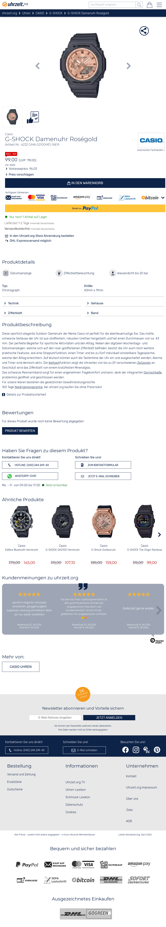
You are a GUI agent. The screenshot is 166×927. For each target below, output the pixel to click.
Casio (21, 546)
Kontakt (131, 776)
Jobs (129, 810)
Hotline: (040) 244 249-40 (28, 465)
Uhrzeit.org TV (75, 782)
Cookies (71, 812)
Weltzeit (54, 363)
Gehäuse (97, 303)
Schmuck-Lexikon (78, 797)
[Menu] (159, 5)
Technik (13, 303)
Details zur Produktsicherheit (26, 395)
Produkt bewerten (20, 431)
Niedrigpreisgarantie (29, 387)
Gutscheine (15, 789)
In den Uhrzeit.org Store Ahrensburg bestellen (42, 236)
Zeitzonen (144, 363)
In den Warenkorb (86, 183)
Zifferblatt (15, 313)
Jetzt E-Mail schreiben (100, 476)
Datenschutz (74, 805)
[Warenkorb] (150, 5)
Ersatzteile (14, 782)
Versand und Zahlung (21, 775)
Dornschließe (153, 373)
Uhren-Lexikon (76, 790)
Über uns (132, 799)
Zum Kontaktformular (99, 465)
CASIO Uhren (21, 667)
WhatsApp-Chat (21, 476)
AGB (129, 821)
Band (95, 313)
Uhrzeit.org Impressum (141, 788)
